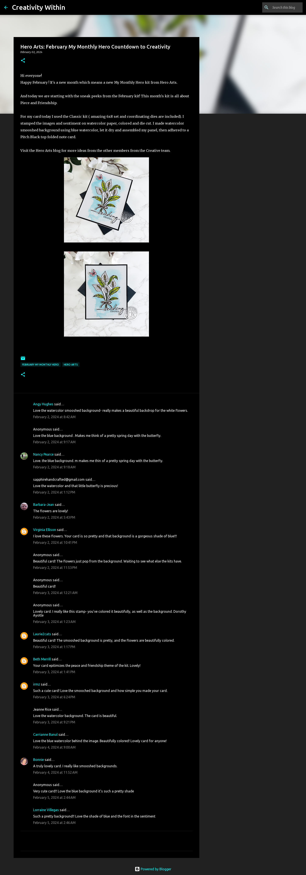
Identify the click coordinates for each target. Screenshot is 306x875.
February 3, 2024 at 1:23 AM (54, 622)
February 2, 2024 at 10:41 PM (55, 542)
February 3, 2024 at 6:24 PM (54, 697)
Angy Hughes (43, 404)
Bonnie (38, 760)
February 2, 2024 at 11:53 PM (55, 567)
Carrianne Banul (45, 734)
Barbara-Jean (43, 504)
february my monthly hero (40, 364)
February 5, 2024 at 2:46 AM (54, 823)
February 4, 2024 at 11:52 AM (55, 772)
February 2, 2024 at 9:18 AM (54, 467)
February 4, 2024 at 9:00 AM (54, 747)
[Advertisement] (221, 184)
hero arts (71, 364)
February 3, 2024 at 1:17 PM (54, 647)
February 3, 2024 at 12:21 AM (55, 593)
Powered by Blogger (153, 869)
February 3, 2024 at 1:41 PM (54, 672)
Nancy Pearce (43, 454)
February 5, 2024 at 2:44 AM (54, 797)
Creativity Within (38, 7)
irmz (36, 684)
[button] (23, 61)
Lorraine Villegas (46, 810)
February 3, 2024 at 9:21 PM (54, 722)
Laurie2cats (42, 634)
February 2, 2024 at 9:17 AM (54, 442)
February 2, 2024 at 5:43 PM (54, 517)
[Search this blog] (280, 7)
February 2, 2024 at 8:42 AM (54, 417)
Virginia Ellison (44, 530)
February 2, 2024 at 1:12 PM (54, 492)
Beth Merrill (42, 659)
